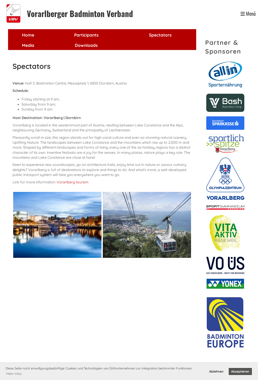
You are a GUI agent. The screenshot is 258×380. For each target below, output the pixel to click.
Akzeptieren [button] (240, 371)
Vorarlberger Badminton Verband (80, 13)
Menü (248, 13)
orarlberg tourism (73, 182)
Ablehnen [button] (216, 371)
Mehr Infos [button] (14, 374)
